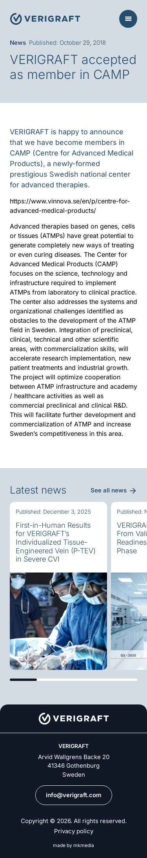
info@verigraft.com (74, 795)
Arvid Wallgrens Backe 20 (73, 757)
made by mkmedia (73, 845)
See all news (109, 490)
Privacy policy (73, 831)
